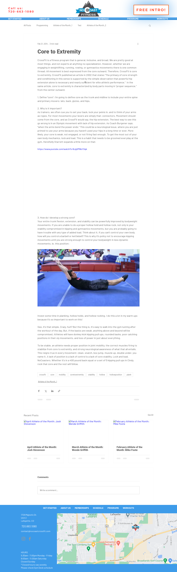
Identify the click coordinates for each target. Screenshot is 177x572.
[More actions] (138, 43)
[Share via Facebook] (38, 391)
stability (91, 374)
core (52, 374)
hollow (102, 374)
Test (79, 25)
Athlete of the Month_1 (62, 25)
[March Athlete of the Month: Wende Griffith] (88, 431)
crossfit (42, 374)
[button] (149, 25)
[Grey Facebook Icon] (29, 538)
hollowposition (116, 374)
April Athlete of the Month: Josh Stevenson (42, 448)
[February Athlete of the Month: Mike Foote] (133, 431)
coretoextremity (77, 374)
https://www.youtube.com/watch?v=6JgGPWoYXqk (62, 149)
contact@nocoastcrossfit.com (35, 531)
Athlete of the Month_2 (96, 25)
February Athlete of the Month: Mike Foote (129, 448)
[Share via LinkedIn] (52, 391)
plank (129, 374)
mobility (62, 374)
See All (150, 415)
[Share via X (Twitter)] (45, 391)
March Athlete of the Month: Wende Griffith (87, 448)
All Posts (27, 25)
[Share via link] (59, 391)
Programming (42, 25)
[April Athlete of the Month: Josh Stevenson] (44, 431)
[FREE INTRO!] (151, 10)
